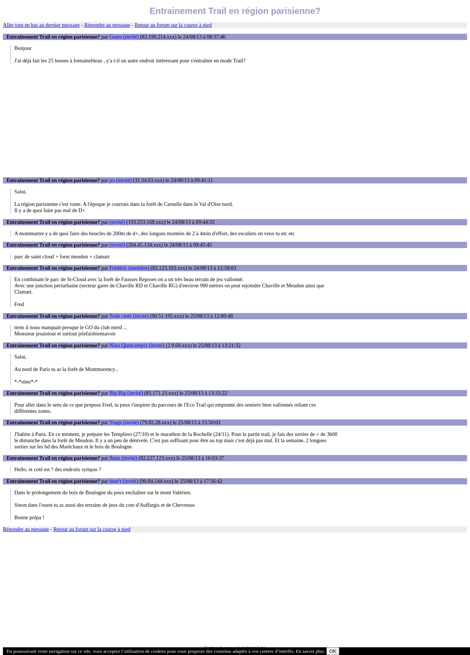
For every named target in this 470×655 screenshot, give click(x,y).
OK (332, 651)
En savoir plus (310, 651)
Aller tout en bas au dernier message (41, 25)
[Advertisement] (235, 120)
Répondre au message (107, 25)
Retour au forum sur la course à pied (173, 25)
